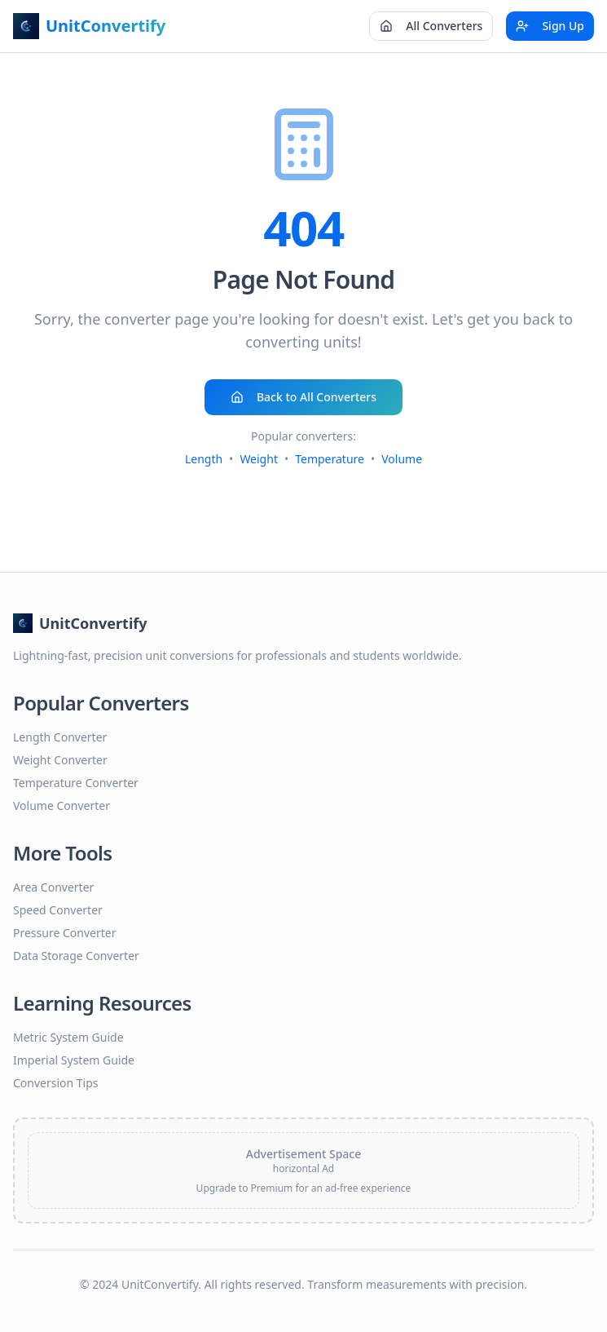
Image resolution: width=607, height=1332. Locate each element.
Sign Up (550, 25)
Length (203, 459)
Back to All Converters (303, 397)
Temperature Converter (76, 782)
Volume (401, 459)
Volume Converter (61, 805)
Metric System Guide (68, 1037)
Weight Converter (60, 760)
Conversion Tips (56, 1083)
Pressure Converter (64, 932)
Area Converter (53, 887)
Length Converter (60, 737)
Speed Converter (58, 910)
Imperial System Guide (73, 1060)
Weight (259, 459)
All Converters (431, 25)
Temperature (329, 459)
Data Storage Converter (76, 955)
